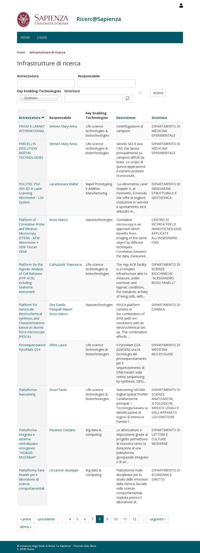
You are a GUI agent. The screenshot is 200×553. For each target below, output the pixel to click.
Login (42, 37)
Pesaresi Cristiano (62, 430)
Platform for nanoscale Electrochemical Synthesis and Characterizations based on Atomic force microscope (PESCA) (32, 321)
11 (125, 519)
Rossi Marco (58, 220)
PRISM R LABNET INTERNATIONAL (32, 128)
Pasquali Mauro (60, 309)
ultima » (25, 527)
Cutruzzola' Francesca (65, 264)
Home (25, 37)
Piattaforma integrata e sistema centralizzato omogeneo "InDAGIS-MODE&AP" (28, 443)
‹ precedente (46, 519)
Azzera (158, 93)
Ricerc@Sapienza (99, 19)
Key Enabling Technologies (39, 91)
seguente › (157, 519)
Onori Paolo (58, 390)
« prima (25, 519)
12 (134, 519)
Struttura (72, 91)
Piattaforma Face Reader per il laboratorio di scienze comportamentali (32, 479)
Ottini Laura (58, 345)
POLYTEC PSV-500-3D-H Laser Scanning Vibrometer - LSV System (31, 193)
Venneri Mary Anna (63, 126)
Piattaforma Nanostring (28, 392)
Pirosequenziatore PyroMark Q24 (32, 347)
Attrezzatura (28, 76)
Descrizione (125, 117)
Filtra (140, 93)
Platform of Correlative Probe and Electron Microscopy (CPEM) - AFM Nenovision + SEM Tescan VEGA (32, 236)
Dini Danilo (57, 305)
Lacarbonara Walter (63, 184)
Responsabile (89, 76)
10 (116, 519)
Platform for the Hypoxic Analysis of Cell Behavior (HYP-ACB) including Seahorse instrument (31, 278)
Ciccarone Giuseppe (63, 470)
